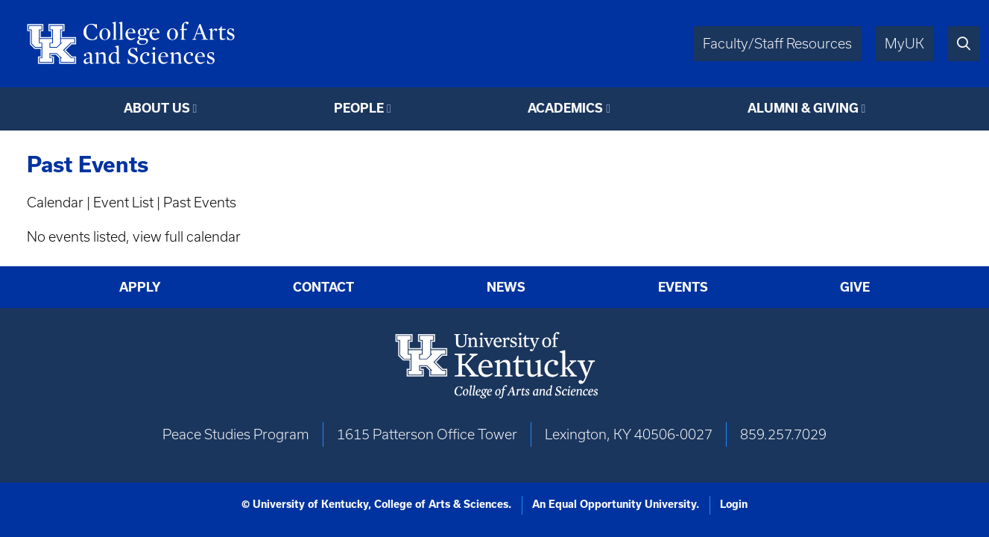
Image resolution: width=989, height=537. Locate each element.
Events (683, 287)
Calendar (55, 202)
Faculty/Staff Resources (777, 43)
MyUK (904, 43)
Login (734, 504)
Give (855, 287)
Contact (323, 287)
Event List (123, 202)
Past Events (199, 202)
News (506, 287)
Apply (140, 287)
